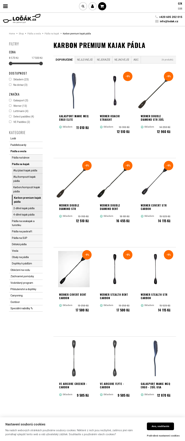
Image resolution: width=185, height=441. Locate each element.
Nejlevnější (84, 59)
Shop (21, 33)
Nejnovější (122, 59)
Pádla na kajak (52, 33)
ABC (136, 59)
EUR (180, 8)
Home (12, 33)
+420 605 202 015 (170, 17)
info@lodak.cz (169, 21)
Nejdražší (103, 59)
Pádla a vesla (34, 33)
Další (136, 343)
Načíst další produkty (114, 359)
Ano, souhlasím (160, 426)
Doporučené (64, 59)
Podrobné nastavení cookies (163, 435)
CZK (180, 3)
